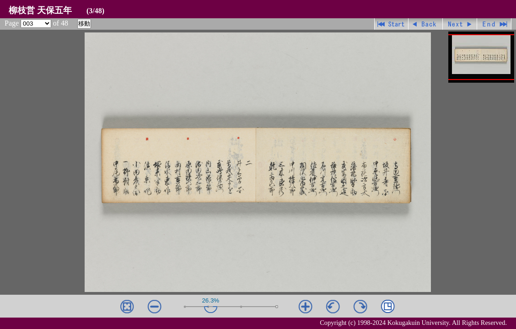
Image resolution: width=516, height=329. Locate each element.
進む (460, 24)
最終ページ (494, 24)
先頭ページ (391, 24)
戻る (425, 24)
